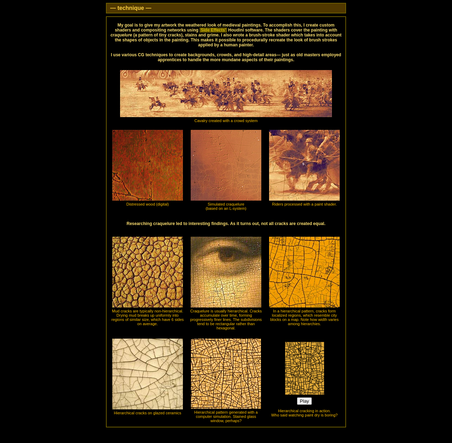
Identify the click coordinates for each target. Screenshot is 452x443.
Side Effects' (213, 30)
